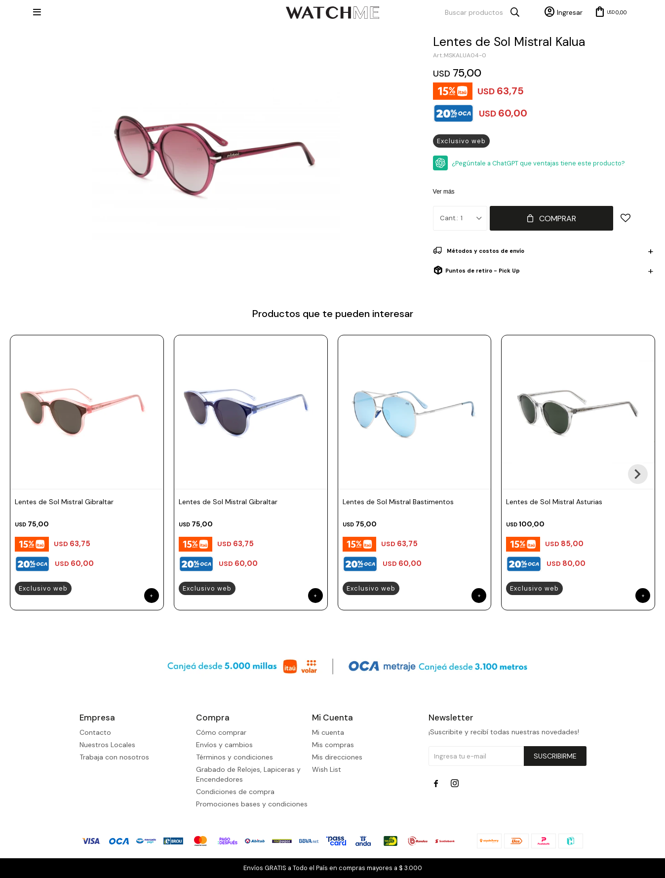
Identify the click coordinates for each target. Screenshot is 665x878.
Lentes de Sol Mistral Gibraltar (64, 501)
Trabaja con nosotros (114, 757)
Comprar (557, 218)
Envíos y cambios (224, 744)
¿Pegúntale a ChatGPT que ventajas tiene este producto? (538, 163)
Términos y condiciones (234, 757)
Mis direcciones (337, 757)
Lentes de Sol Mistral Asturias (554, 501)
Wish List (326, 769)
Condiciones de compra (235, 791)
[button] (638, 474)
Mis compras (333, 744)
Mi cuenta (328, 732)
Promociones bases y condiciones (252, 803)
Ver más (444, 191)
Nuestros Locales (107, 744)
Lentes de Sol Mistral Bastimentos (398, 501)
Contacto (95, 732)
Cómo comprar (221, 732)
